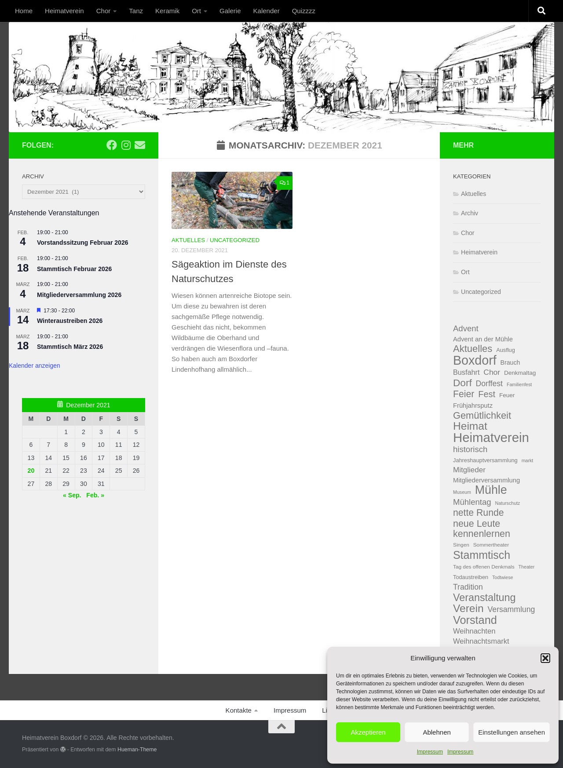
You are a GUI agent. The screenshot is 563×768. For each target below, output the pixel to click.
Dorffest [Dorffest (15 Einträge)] (489, 383)
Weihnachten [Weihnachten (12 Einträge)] (474, 631)
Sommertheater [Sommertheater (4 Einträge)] (491, 545)
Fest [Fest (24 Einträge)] (486, 394)
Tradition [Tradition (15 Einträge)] (468, 587)
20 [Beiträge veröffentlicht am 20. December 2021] (31, 470)
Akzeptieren (368, 732)
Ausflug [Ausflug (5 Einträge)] (505, 350)
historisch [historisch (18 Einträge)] (470, 449)
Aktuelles (188, 240)
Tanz (136, 10)
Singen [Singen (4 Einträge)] (461, 545)
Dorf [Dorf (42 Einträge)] (462, 383)
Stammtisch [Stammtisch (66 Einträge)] (481, 555)
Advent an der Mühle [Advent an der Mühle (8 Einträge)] (483, 339)
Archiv (469, 213)
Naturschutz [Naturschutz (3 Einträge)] (507, 503)
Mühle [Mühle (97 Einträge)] (491, 490)
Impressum (430, 752)
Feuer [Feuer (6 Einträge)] (507, 395)
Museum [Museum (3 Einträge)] (462, 492)
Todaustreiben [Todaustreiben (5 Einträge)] (470, 577)
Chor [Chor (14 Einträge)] (491, 372)
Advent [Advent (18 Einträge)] (466, 328)
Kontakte (239, 710)
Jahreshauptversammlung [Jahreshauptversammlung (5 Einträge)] (485, 460)
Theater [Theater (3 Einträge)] (527, 566)
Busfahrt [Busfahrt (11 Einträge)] (466, 372)
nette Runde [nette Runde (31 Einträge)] (478, 513)
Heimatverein (64, 10)
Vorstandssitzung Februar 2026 (82, 242)
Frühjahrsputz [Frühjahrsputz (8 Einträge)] (473, 405)
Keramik (167, 10)
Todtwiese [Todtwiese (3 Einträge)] (502, 577)
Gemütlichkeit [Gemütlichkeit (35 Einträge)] (482, 416)
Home (24, 10)
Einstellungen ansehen (511, 732)
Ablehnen (436, 732)
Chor (103, 10)
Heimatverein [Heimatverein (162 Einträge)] (491, 438)
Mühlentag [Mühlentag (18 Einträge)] (472, 502)
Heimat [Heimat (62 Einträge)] (470, 426)
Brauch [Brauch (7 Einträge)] (510, 362)
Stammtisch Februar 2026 (74, 268)
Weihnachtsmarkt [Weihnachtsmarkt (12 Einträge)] (481, 641)
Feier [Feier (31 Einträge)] (463, 394)
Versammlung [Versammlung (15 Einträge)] (511, 609)
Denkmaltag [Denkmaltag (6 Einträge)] (520, 373)
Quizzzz (303, 10)
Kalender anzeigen (34, 365)
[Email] (140, 145)
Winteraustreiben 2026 (69, 320)
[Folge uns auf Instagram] (126, 145)
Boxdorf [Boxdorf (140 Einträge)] (475, 360)
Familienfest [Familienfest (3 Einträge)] (519, 384)
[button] (545, 658)
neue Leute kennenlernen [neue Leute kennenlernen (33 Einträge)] (481, 529)
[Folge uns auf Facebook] (111, 145)
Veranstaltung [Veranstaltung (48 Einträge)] (484, 598)
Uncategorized (235, 240)
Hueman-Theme (137, 749)
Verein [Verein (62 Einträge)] (468, 609)
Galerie (230, 10)
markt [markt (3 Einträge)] (528, 460)
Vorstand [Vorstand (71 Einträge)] (475, 620)
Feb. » (95, 495)
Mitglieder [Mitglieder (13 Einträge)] (469, 470)
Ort (196, 10)
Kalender (266, 10)
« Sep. (72, 495)
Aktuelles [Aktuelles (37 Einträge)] (472, 349)
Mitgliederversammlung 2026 (79, 294)
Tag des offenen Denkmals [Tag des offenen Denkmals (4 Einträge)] (484, 567)
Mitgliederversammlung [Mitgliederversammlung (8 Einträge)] (486, 480)
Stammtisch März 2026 (70, 346)
